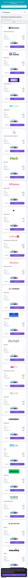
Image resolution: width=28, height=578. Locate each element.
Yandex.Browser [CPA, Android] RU (11, 135)
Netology (5, 527)
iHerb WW (6, 162)
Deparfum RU (6, 292)
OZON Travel (6, 57)
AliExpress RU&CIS (8, 266)
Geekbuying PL (7, 109)
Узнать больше (14, 6)
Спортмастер (6, 318)
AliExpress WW (7, 188)
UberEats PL (6, 475)
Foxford (5, 553)
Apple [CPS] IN (7, 214)
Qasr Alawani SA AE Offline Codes (10, 240)
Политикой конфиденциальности (8, 572)
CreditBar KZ (6, 396)
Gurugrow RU (6, 423)
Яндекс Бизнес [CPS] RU (9, 31)
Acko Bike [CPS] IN (7, 83)
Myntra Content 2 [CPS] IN (9, 370)
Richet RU (6, 344)
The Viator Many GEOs (8, 501)
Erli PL (5, 449)
